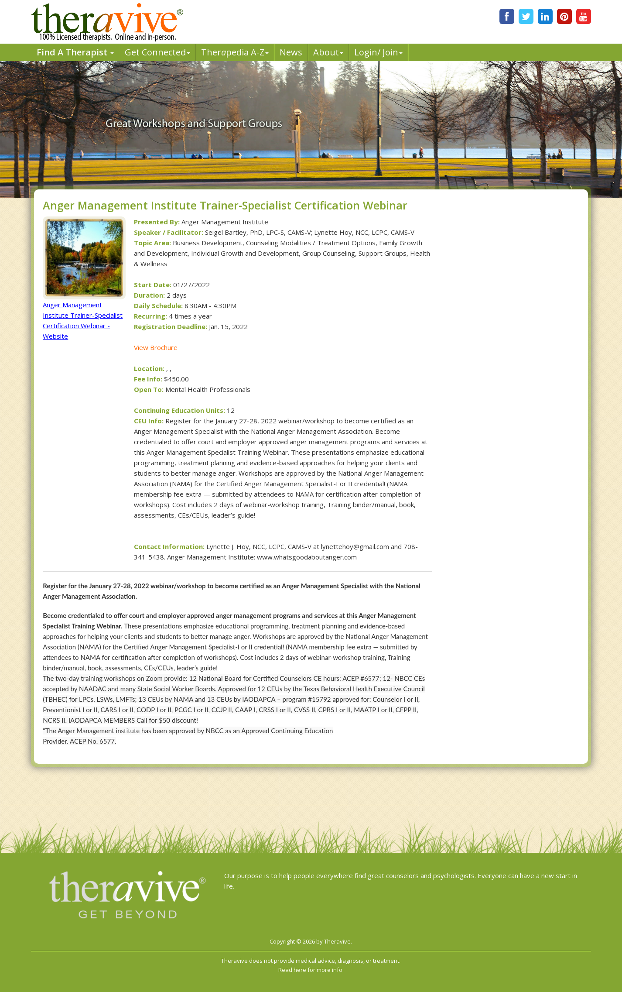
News (291, 52)
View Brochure (156, 347)
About (328, 52)
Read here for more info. (311, 970)
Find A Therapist (75, 52)
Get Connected (157, 52)
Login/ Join (378, 52)
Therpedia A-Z (235, 52)
